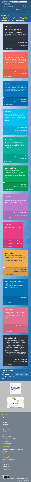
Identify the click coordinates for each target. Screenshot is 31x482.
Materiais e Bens (7, 420)
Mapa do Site (8, 6)
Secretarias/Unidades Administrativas (12, 449)
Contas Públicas (6, 429)
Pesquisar (7, 3)
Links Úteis (5, 464)
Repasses (5, 427)
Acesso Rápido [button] (9, 48)
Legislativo (5, 434)
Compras (5, 417)
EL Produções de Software (22, 478)
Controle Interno (6, 436)
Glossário (5, 462)
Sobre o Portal (6, 466)
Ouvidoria (5, 451)
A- (16, 6)
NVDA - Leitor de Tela (22, 10)
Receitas (4, 422)
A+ (20, 6)
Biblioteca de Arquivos (8, 454)
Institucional (5, 441)
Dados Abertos (7, 10)
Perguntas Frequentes (8, 459)
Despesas (5, 424)
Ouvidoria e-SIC (6, 443)
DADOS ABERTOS (22, 374)
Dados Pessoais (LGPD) (9, 438)
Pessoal (4, 431)
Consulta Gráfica (24, 12)
